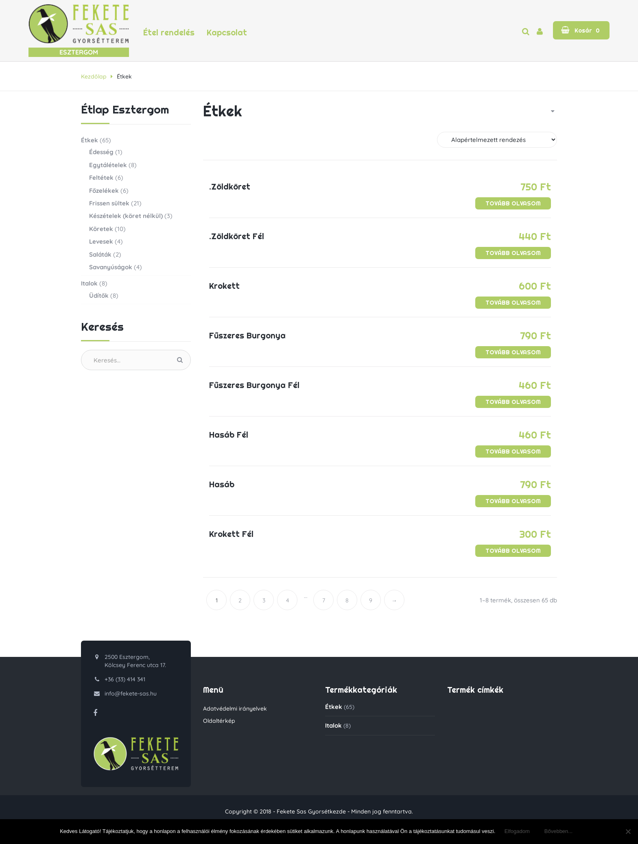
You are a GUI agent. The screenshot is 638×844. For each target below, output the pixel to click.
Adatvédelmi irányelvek (235, 708)
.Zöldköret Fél (236, 236)
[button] (581, 30)
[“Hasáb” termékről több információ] (513, 501)
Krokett (224, 286)
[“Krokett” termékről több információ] (513, 303)
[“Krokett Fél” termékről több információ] (513, 551)
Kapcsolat (227, 32)
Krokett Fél (231, 534)
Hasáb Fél (228, 435)
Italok (89, 283)
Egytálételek (108, 165)
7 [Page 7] (323, 600)
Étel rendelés (168, 32)
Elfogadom (517, 831)
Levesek (101, 241)
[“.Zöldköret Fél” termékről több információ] (513, 253)
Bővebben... (558, 831)
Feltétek (101, 177)
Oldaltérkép (219, 720)
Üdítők (99, 295)
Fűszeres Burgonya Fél (254, 385)
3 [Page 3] (263, 600)
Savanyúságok (110, 267)
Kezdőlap (94, 76)
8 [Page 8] (347, 600)
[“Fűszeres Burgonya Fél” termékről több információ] (513, 402)
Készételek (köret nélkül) (126, 216)
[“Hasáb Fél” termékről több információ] (513, 451)
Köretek (101, 229)
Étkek (89, 140)
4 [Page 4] (287, 600)
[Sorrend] (497, 140)
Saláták (100, 254)
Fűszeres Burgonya (247, 335)
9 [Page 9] (370, 600)
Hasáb (221, 484)
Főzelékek (104, 190)
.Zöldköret (229, 186)
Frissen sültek (109, 203)
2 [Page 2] (240, 600)
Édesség (101, 152)
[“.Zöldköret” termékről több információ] (513, 203)
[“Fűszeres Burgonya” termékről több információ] (513, 352)
